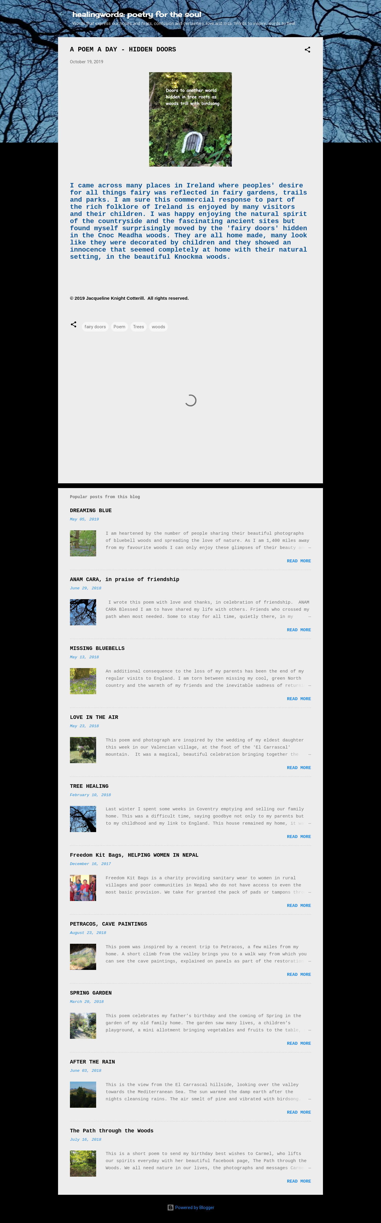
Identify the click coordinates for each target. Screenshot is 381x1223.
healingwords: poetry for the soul (136, 14)
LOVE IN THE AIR (94, 717)
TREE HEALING (89, 786)
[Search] (319, 16)
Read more (299, 561)
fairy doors (95, 326)
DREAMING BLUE (91, 511)
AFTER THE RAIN (92, 1062)
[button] (307, 50)
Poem (119, 326)
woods (158, 326)
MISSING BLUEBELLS (97, 648)
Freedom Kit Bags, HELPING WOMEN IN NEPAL (134, 855)
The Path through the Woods (112, 1131)
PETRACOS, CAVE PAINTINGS (108, 924)
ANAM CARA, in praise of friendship (124, 580)
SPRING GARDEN (91, 993)
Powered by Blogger (190, 1207)
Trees (138, 326)
